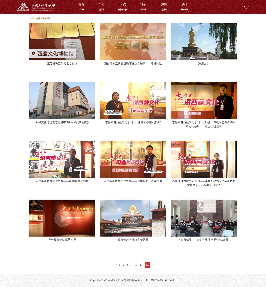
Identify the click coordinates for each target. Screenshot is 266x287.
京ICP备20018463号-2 (162, 280)
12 (147, 265)
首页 (31, 19)
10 (136, 265)
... (123, 265)
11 (141, 265)
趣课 (38, 19)
